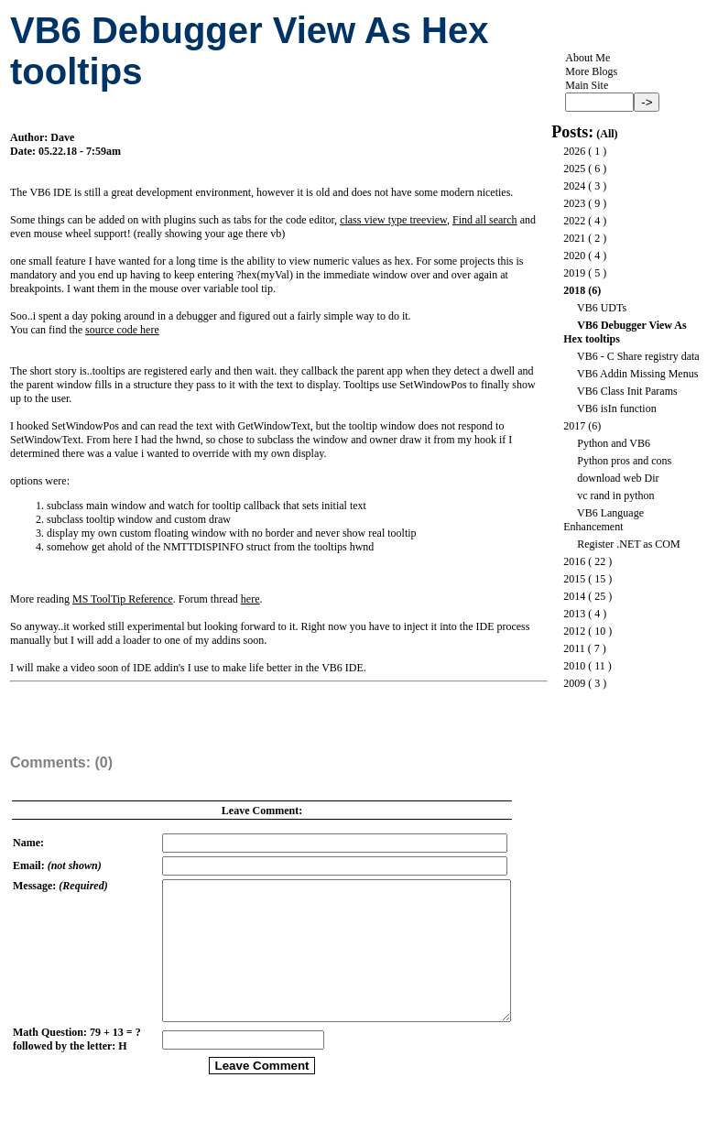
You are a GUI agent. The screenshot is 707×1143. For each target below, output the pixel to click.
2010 (574, 665)
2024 (574, 186)
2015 (574, 578)
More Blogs (591, 71)
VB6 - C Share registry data (638, 356)
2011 (574, 648)
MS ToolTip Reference (122, 599)
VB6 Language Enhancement (603, 519)
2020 (574, 255)
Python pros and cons (624, 460)
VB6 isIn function (617, 408)
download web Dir (617, 478)
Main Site (586, 85)
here (250, 599)
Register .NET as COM (628, 544)
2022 (574, 220)
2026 (574, 151)
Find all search (484, 219)
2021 (574, 238)
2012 (574, 631)
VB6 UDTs (601, 307)
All (607, 133)
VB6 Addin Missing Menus (637, 373)
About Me (587, 57)
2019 (574, 273)
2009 (574, 683)
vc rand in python (615, 495)
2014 (574, 596)
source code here (122, 329)
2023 (574, 203)
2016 (574, 561)
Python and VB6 (613, 443)
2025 (574, 168)
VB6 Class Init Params (627, 391)
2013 (574, 613)
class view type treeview (393, 219)
